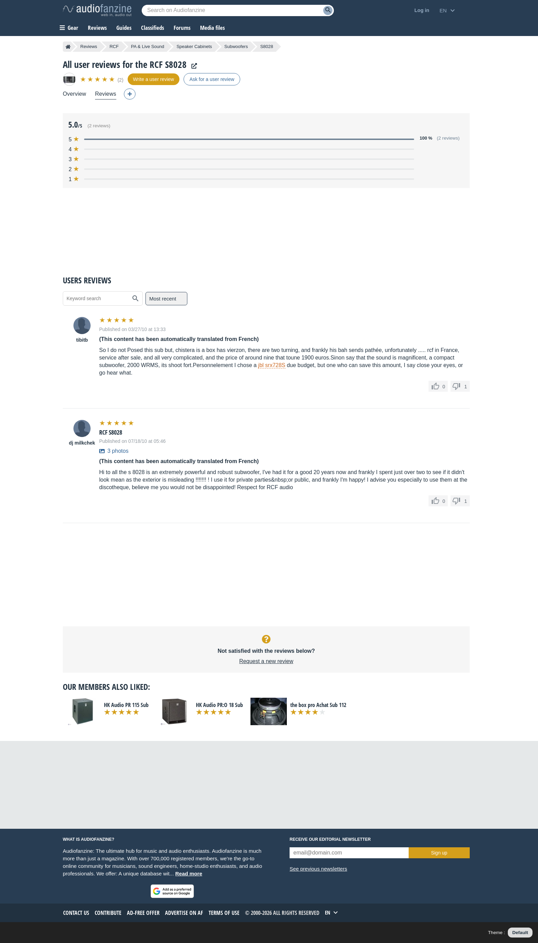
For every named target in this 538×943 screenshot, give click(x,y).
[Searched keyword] (238, 10)
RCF (114, 46)
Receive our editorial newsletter (330, 839)
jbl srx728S (271, 365)
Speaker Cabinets (194, 46)
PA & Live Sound (147, 46)
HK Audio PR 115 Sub (126, 705)
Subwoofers (236, 46)
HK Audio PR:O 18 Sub (219, 705)
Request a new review (266, 661)
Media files (212, 28)
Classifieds (152, 28)
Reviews (97, 28)
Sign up (439, 853)
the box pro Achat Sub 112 (318, 705)
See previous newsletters (318, 869)
